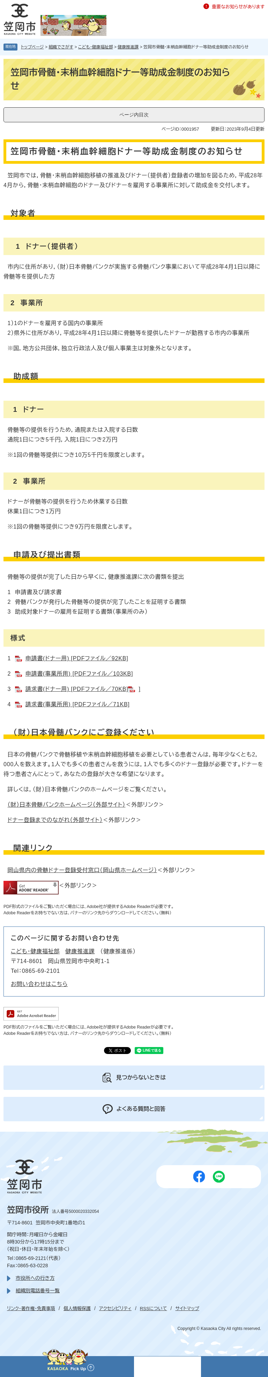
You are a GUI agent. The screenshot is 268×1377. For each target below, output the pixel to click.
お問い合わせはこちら (39, 984)
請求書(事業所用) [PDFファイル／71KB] (77, 704)
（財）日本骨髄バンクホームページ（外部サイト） (66, 805)
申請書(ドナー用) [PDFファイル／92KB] (76, 658)
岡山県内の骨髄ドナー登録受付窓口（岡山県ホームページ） (82, 870)
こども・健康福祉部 (95, 47)
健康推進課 (128, 47)
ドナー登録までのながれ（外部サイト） (54, 820)
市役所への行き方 (35, 1278)
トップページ (32, 47)
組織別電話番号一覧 (38, 1290)
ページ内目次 (134, 114)
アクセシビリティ (115, 1308)
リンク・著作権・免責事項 (31, 1308)
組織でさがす (61, 47)
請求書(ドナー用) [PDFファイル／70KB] (76, 689)
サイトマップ (187, 1308)
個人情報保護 (77, 1308)
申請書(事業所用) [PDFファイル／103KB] (79, 674)
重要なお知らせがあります (238, 6)
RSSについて (153, 1308)
